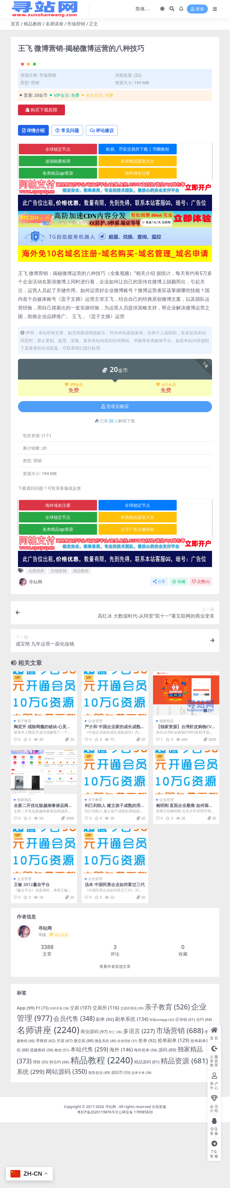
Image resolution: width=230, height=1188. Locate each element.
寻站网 (30, 647)
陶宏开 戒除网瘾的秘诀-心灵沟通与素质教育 (42, 795)
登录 (197, 9)
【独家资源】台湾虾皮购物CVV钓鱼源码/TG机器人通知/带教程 (185, 795)
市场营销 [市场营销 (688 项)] (179, 1096)
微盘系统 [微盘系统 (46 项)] (105, 1106)
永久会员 (166, 450)
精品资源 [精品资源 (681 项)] (184, 1126)
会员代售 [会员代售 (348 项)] (74, 1084)
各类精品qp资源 (50, 239)
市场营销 (76, 24)
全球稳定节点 (50, 214)
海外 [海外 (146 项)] (121, 1115)
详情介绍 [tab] (34, 196)
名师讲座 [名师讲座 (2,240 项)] (48, 1096)
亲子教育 (24, 786)
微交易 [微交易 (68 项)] (83, 1106)
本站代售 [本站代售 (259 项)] (89, 1115)
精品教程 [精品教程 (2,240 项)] (101, 1126)
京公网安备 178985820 (134, 1178)
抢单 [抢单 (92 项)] (147, 1106)
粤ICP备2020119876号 (96, 1178)
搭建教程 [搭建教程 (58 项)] (41, 1116)
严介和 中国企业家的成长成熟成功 (115, 795)
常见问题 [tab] (71, 196)
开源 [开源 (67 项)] (64, 1106)
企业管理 (95, 786)
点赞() (200, 647)
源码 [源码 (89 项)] (167, 1116)
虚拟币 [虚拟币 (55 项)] (120, 1138)
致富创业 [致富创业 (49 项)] (99, 1138)
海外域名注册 (115, 239)
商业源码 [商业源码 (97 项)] (94, 1097)
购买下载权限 (41, 175)
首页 (15, 24)
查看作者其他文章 (115, 1032)
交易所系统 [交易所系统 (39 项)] (131, 1073)
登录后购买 (115, 472)
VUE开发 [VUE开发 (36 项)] (59, 1074)
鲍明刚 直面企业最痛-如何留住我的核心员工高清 (184, 873)
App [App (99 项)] (25, 1073)
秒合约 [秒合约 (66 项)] (59, 1127)
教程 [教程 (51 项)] (62, 1116)
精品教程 (33, 24)
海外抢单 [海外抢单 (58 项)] (145, 1116)
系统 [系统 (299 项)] (31, 1137)
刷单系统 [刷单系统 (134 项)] (131, 1084)
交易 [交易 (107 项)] (80, 1073)
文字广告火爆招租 (115, 595)
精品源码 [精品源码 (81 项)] (147, 1127)
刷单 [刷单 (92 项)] (105, 1085)
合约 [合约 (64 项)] (204, 1085)
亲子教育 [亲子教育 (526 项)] (167, 1072)
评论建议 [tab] (108, 196)
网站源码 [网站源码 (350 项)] (66, 1137)
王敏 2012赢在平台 (32, 950)
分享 (159, 647)
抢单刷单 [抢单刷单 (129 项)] (173, 1106)
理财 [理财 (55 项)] (40, 1127)
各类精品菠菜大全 (115, 227)
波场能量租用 (50, 227)
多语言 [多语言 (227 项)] (139, 1097)
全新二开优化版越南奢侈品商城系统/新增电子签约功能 (43, 873)
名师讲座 (54, 24)
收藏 (178, 647)
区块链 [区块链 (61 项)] (185, 1085)
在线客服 (159, 1172)
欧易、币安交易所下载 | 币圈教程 (115, 214)
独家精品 (166, 786)
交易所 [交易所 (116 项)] (106, 1073)
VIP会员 (74, 450)
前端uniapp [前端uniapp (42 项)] (161, 1085)
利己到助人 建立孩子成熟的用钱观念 (115, 873)
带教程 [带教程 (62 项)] (46, 1106)
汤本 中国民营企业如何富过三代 (115, 950)
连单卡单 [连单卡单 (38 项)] (141, 1138)
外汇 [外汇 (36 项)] (115, 1098)
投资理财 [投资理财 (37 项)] (127, 1106)
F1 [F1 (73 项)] (42, 1073)
